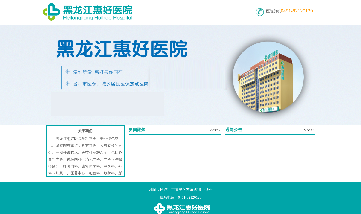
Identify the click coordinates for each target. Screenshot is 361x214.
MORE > (215, 130)
